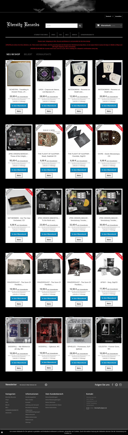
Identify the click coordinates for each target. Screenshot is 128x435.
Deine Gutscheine (51, 407)
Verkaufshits (43, 54)
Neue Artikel (29, 399)
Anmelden (118, 16)
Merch (74, 35)
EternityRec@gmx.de (100, 408)
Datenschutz (29, 419)
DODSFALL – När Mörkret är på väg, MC (19, 348)
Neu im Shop (13, 54)
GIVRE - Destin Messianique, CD (109, 155)
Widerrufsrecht (30, 414)
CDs (60, 35)
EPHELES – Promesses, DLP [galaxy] (79, 348)
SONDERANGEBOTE (87, 35)
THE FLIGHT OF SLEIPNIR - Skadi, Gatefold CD (49, 155)
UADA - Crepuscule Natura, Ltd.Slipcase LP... (49, 91)
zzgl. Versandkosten (22, 96)
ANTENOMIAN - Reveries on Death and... (79, 91)
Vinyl (53, 35)
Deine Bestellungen (52, 397)
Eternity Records (41, 35)
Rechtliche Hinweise (32, 407)
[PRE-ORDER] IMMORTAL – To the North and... (49, 219)
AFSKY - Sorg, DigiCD (109, 282)
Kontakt (28, 402)
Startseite (8, 412)
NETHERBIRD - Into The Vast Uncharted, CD (19, 219)
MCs (66, 35)
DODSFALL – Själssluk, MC (49, 347)
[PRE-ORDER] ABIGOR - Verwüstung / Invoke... (79, 219)
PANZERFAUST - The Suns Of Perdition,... (19, 283)
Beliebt (28, 54)
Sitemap (28, 422)
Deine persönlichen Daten (54, 405)
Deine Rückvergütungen (53, 399)
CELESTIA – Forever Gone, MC (109, 348)
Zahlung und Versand (32, 405)
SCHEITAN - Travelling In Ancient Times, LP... (18, 91)
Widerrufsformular (31, 417)
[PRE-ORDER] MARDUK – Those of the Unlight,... (19, 155)
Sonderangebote (31, 397)
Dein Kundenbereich (54, 394)
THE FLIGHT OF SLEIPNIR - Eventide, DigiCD (79, 155)
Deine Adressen (50, 402)
